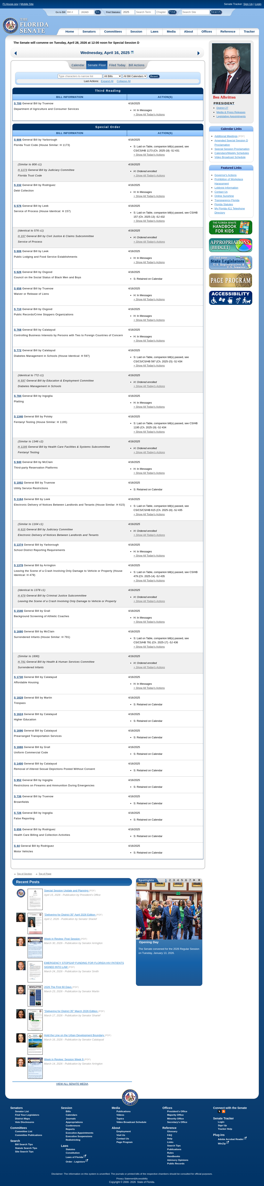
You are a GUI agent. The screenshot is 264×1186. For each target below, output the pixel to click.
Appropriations (74, 1122)
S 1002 (18, 482)
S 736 (17, 796)
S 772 (17, 350)
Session (136, 31)
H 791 (22, 661)
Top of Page (45, 873)
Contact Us (220, 191)
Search (15, 1141)
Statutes (70, 1149)
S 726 (17, 812)
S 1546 (18, 610)
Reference (228, 31)
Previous (15, 53)
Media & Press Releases (231, 112)
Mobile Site (26, 4)
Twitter (219, 1111)
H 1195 (22, 446)
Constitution (73, 1153)
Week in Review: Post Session (62, 938)
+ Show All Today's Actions (149, 114)
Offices (207, 31)
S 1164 (18, 499)
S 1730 (18, 677)
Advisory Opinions (177, 1160)
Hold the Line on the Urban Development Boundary (74, 1035)
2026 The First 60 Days (58, 987)
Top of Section (24, 873)
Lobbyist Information (226, 187)
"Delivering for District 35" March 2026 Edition (71, 1011)
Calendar (78, 65)
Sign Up (248, 4)
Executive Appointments (79, 1133)
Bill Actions (136, 65)
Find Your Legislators (27, 1115)
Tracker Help (225, 1129)
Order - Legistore (77, 1161)
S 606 (17, 251)
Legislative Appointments (231, 116)
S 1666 (18, 747)
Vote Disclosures (24, 1122)
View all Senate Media (72, 1083)
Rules (170, 1153)
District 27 (222, 107)
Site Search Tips (24, 1151)
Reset (154, 76)
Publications (124, 1111)
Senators (89, 31)
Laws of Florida (76, 1157)
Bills (68, 1111)
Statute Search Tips (26, 1148)
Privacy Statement (125, 1178)
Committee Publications (28, 1135)
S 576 (17, 205)
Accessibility (141, 1178)
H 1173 (22, 169)
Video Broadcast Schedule (230, 157)
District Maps (22, 1118)
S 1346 (18, 416)
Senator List (22, 1111)
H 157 (22, 236)
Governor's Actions (225, 175)
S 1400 (18, 763)
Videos (120, 1115)
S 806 (17, 139)
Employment (124, 1131)
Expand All (107, 81)
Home (69, 31)
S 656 (17, 829)
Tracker (249, 31)
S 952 (17, 780)
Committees (113, 31)
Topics (120, 1118)
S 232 (17, 185)
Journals (71, 1118)
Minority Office (175, 1118)
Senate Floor (97, 65)
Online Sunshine (224, 195)
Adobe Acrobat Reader (233, 1139)
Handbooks (173, 1156)
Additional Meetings (226, 136)
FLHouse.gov (10, 4)
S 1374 (18, 544)
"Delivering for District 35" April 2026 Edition (70, 914)
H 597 (22, 380)
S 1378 (18, 565)
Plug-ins (219, 1135)
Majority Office (175, 1115)
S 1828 (18, 697)
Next (199, 53)
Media (171, 31)
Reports (70, 1129)
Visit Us (121, 1135)
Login (258, 4)
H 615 (22, 529)
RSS (223, 1111)
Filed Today (117, 65)
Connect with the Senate (230, 1108)
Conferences (73, 1125)
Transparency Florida (226, 200)
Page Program (125, 1142)
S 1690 (18, 631)
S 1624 (18, 714)
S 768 (17, 329)
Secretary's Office (177, 1122)
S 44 (17, 845)
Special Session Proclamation (231, 148)
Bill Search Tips (24, 1144)
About (188, 31)
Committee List (23, 1131)
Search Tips (174, 1145)
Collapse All (124, 81)
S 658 (17, 288)
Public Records (176, 1163)
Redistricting (73, 1140)
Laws (155, 31)
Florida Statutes (223, 204)
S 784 (17, 395)
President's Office (177, 1111)
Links (170, 1142)
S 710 (17, 309)
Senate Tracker (223, 1118)
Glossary (172, 1131)
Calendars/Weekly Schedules (231, 153)
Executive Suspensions (79, 1136)
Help (169, 1138)
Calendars (71, 1115)
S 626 (17, 272)
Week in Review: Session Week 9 (64, 1059)
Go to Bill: (61, 12)
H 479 (22, 595)
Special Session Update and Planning (66, 890)
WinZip (224, 1143)
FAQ (169, 1135)
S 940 (17, 462)
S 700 (17, 103)
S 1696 (18, 730)
